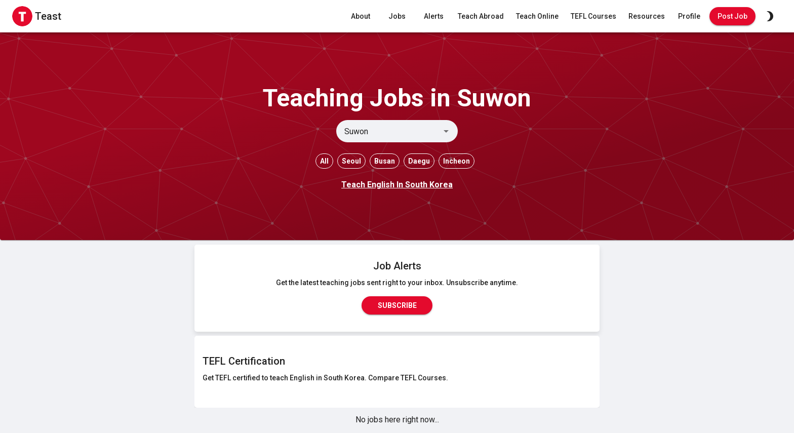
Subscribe (397, 305)
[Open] (446, 131)
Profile (689, 16)
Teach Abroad (481, 16)
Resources (646, 16)
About (360, 16)
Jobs (397, 16)
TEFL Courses (593, 16)
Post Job (732, 16)
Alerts (433, 16)
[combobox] (388, 131)
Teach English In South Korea (397, 184)
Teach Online (537, 16)
